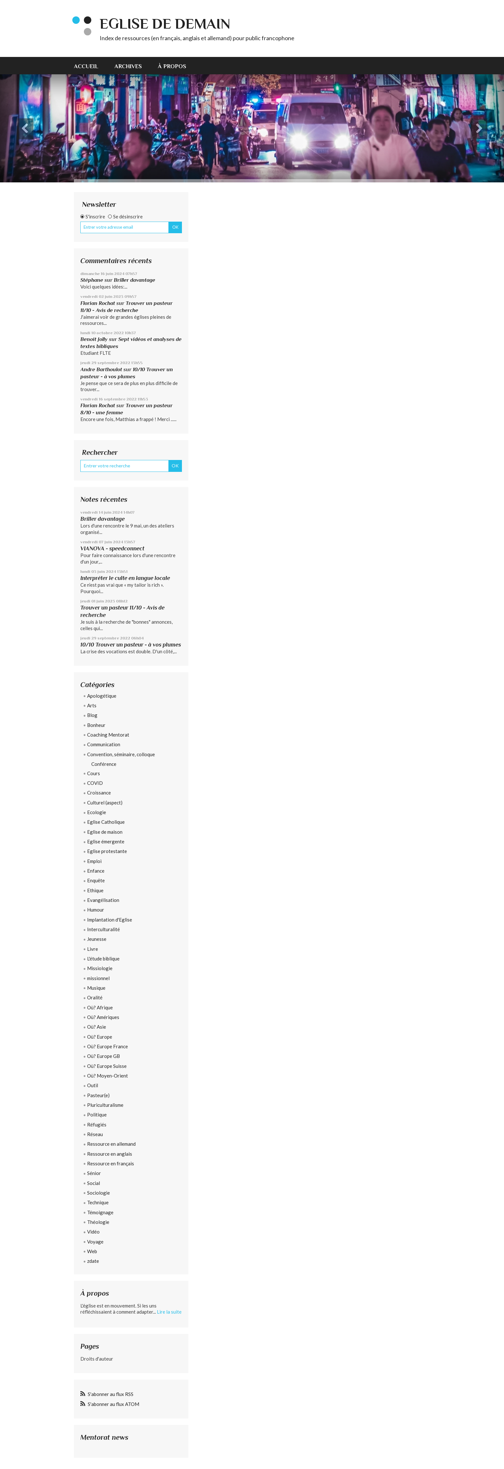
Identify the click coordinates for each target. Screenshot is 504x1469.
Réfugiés (96, 1124)
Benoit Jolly (94, 339)
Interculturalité (103, 929)
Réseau (95, 1134)
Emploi (94, 861)
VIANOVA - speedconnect (112, 548)
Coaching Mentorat (108, 735)
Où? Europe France (107, 1046)
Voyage (95, 1241)
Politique (97, 1114)
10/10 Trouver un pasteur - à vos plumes (130, 644)
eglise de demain (165, 23)
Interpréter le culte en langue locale (125, 578)
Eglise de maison (104, 832)
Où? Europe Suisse (107, 1066)
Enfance (95, 871)
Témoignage (100, 1212)
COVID (95, 783)
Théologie (98, 1222)
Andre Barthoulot (101, 369)
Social (93, 1183)
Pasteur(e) (98, 1095)
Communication (103, 744)
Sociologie (98, 1193)
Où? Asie (96, 1027)
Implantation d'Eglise (109, 920)
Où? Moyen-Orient (107, 1076)
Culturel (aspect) (104, 802)
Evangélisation (103, 900)
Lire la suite (169, 1312)
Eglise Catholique (106, 822)
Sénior (94, 1173)
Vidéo (93, 1232)
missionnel (98, 978)
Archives (128, 66)
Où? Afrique (100, 1007)
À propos (172, 66)
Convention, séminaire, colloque (121, 754)
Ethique (95, 890)
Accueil (86, 66)
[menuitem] (90, 65)
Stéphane (91, 280)
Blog (92, 715)
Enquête (96, 880)
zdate (93, 1261)
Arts (91, 705)
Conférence (103, 764)
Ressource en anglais (109, 1154)
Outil (92, 1085)
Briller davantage (134, 280)
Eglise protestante (107, 851)
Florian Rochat (97, 303)
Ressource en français (110, 1163)
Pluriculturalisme (105, 1105)
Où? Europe (99, 1037)
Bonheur (96, 725)
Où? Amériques (103, 1017)
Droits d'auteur (96, 1359)
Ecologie (96, 812)
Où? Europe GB (103, 1056)
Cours (93, 773)
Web (92, 1251)
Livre (92, 949)
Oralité (95, 997)
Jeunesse (96, 939)
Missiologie (100, 968)
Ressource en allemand (111, 1144)
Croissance (99, 792)
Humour (95, 910)
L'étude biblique (103, 958)
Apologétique (101, 696)
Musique (96, 988)
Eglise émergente (105, 841)
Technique (98, 1202)
